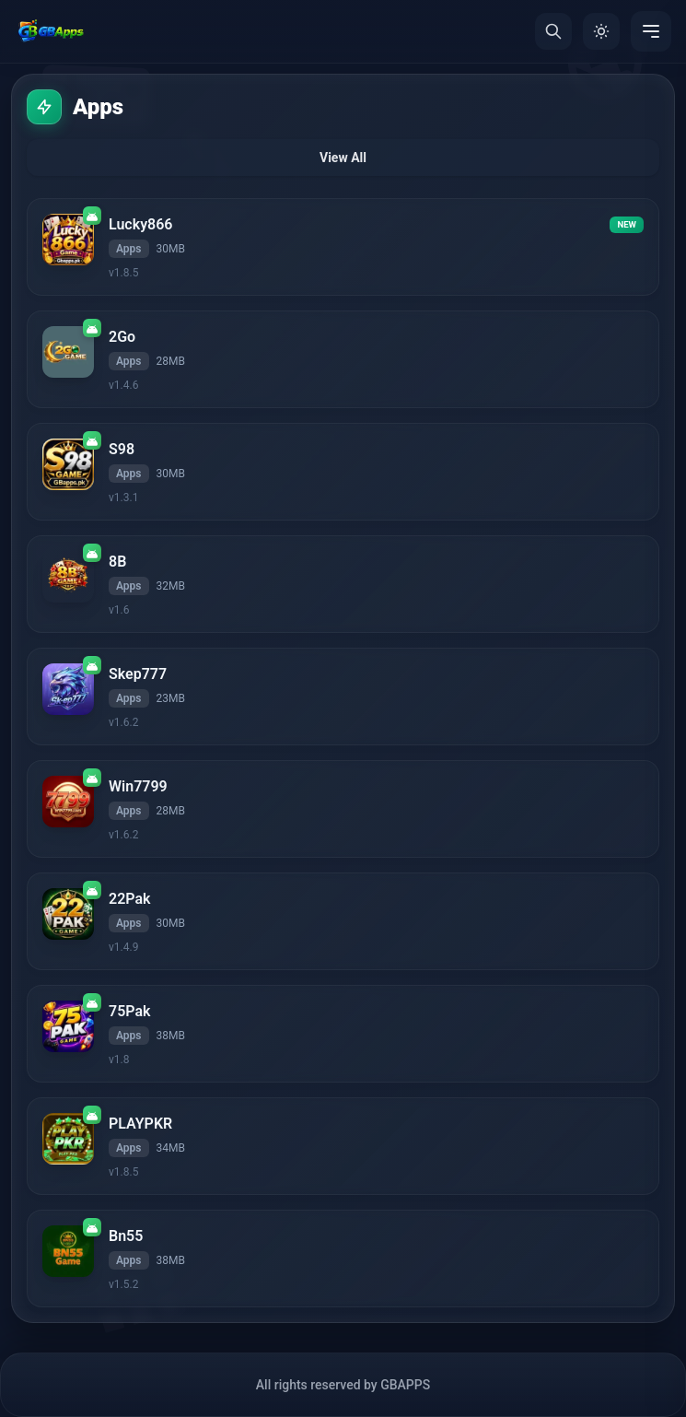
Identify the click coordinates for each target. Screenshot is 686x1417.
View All (343, 157)
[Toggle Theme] (601, 31)
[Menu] (651, 31)
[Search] (553, 31)
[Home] (51, 31)
